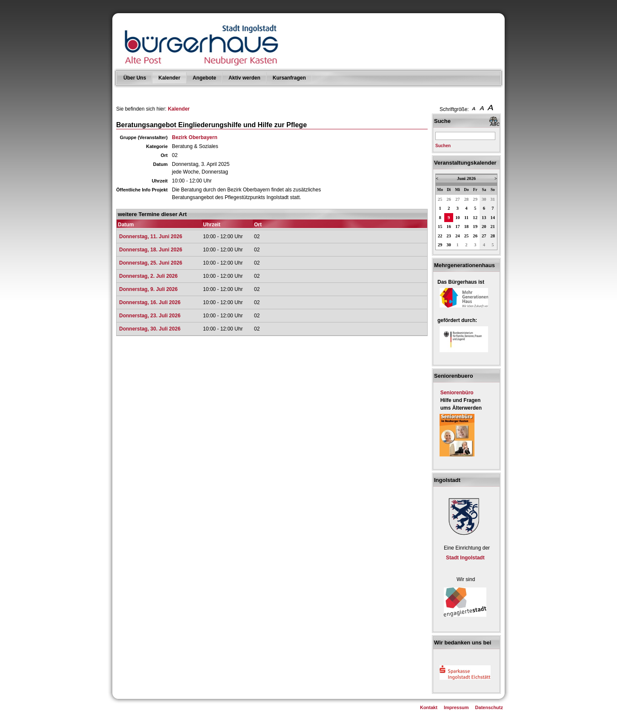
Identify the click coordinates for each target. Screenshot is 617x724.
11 (466, 217)
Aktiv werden (244, 78)
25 (440, 199)
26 (448, 199)
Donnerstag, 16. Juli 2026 (149, 302)
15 (440, 226)
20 (484, 226)
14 (493, 217)
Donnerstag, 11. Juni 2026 (150, 236)
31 (493, 199)
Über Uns (134, 78)
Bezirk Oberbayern (194, 137)
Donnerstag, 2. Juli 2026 (148, 276)
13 (484, 217)
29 (475, 199)
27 (457, 199)
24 (457, 236)
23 (448, 236)
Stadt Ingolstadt (465, 558)
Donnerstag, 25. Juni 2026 (150, 263)
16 (448, 226)
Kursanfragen (289, 78)
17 (457, 226)
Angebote (204, 78)
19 (475, 226)
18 (466, 226)
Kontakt (428, 707)
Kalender (169, 78)
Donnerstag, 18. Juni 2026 (150, 250)
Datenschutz (489, 707)
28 (466, 199)
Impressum (456, 707)
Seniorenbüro (457, 393)
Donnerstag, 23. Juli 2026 (149, 316)
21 (493, 226)
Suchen (443, 145)
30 (484, 199)
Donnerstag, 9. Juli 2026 (148, 289)
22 (440, 236)
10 (457, 217)
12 (475, 217)
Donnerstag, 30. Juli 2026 (149, 329)
